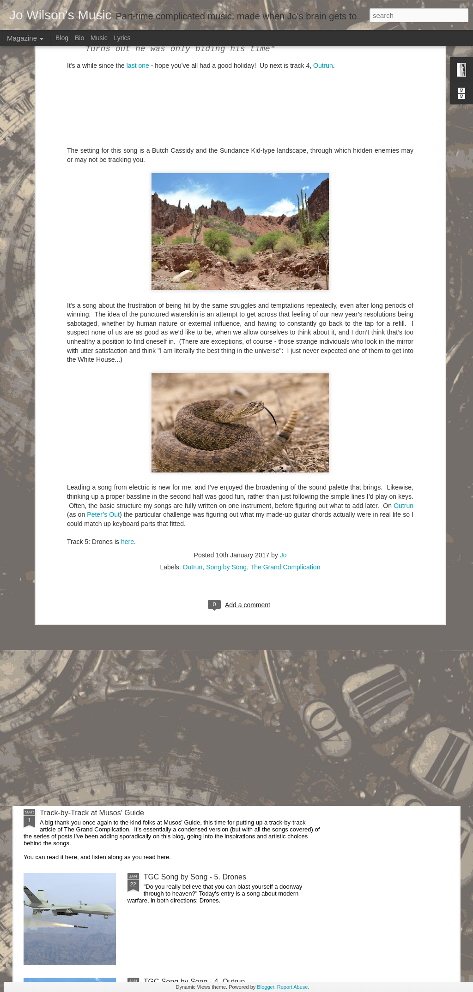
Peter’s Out (103, 339)
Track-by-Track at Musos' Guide (92, 813)
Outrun (403, 331)
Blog (61, 38)
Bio (79, 38)
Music (99, 38)
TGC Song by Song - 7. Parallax (196, 603)
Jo (283, 380)
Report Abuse (292, 987)
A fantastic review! (173, 498)
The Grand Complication (285, 392)
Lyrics (122, 38)
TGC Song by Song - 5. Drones (195, 877)
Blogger (265, 987)
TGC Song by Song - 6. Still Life (196, 708)
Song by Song (226, 392)
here (127, 367)
